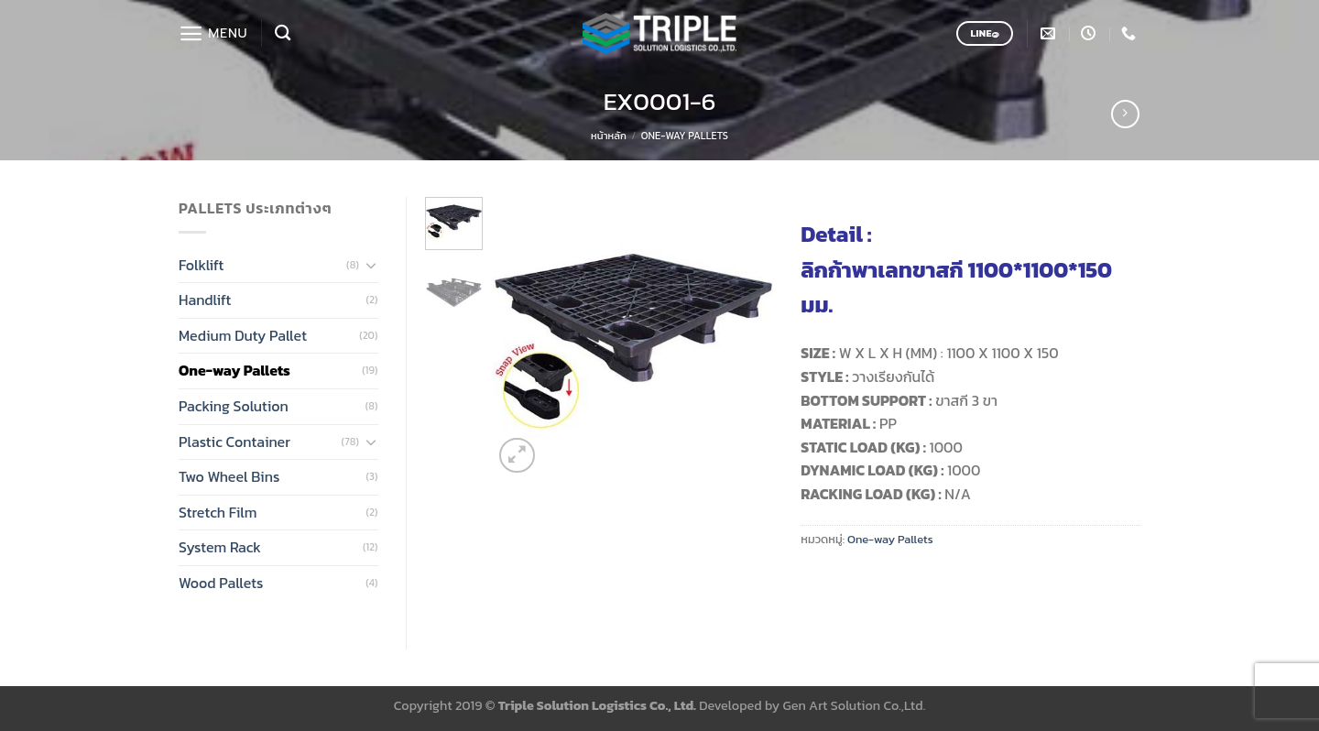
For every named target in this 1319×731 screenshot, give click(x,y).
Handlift (205, 300)
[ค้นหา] (282, 33)
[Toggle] (371, 265)
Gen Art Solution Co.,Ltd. (854, 705)
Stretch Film (218, 512)
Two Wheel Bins (229, 476)
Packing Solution (234, 406)
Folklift (201, 265)
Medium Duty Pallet (243, 335)
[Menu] (213, 33)
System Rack (220, 547)
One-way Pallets (684, 135)
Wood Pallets (221, 583)
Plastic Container (234, 442)
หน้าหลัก (609, 135)
